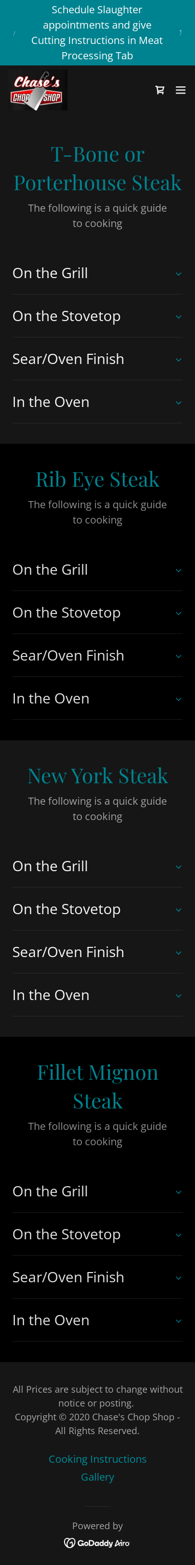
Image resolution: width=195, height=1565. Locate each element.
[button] (180, 90)
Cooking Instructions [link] (98, 1459)
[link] (38, 90)
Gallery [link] (97, 1477)
